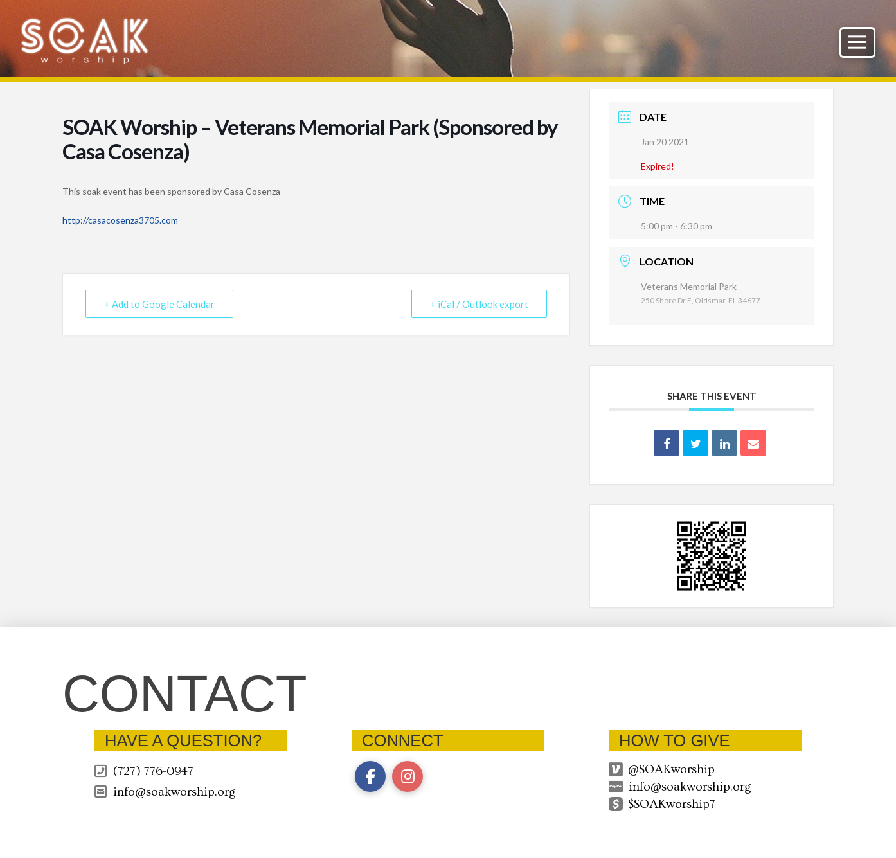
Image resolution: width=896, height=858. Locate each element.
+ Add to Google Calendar (159, 304)
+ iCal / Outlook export (479, 304)
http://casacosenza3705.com (120, 220)
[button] (857, 42)
